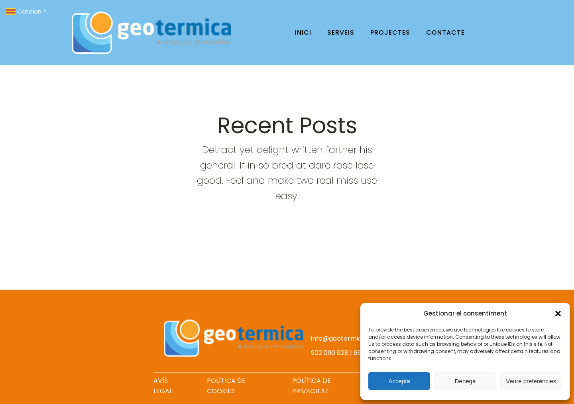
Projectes (390, 32)
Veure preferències (531, 381)
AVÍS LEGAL (162, 386)
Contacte (445, 32)
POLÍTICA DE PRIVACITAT (311, 386)
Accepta (399, 381)
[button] (558, 314)
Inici (303, 32)
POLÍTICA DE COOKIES (226, 386)
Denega (465, 381)
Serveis (340, 32)
